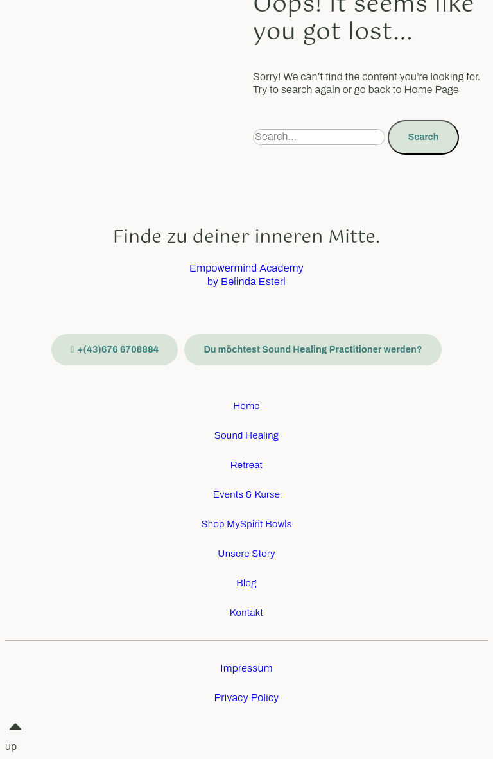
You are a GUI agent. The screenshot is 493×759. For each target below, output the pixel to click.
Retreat (246, 465)
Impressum (246, 668)
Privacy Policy (246, 697)
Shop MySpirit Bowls (246, 524)
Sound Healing (246, 435)
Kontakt (247, 612)
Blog (246, 583)
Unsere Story (246, 553)
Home (246, 406)
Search (423, 137)
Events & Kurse (246, 494)
